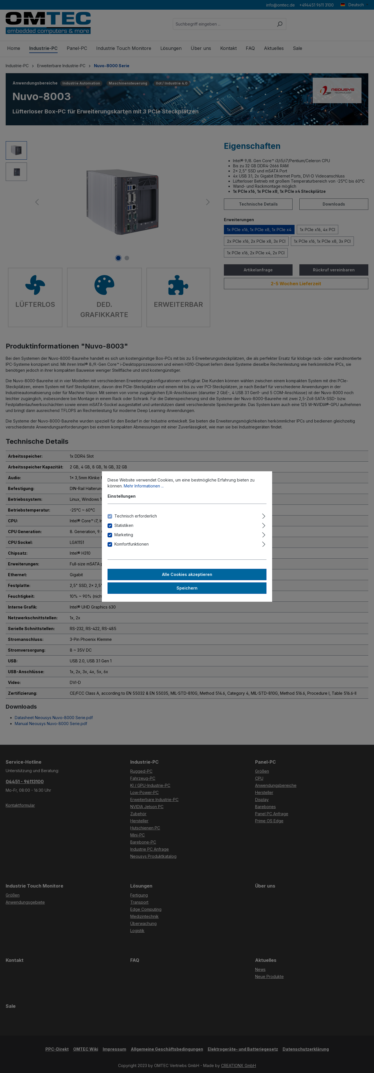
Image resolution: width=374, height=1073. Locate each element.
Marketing (123, 534)
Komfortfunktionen (131, 544)
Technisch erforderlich (135, 516)
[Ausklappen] (263, 515)
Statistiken (123, 525)
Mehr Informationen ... (144, 485)
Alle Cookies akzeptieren (187, 574)
